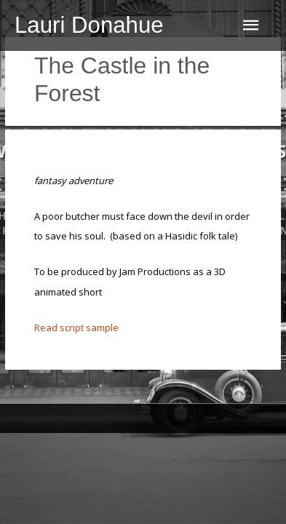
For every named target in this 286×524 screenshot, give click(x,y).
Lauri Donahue (89, 25)
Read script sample (76, 327)
